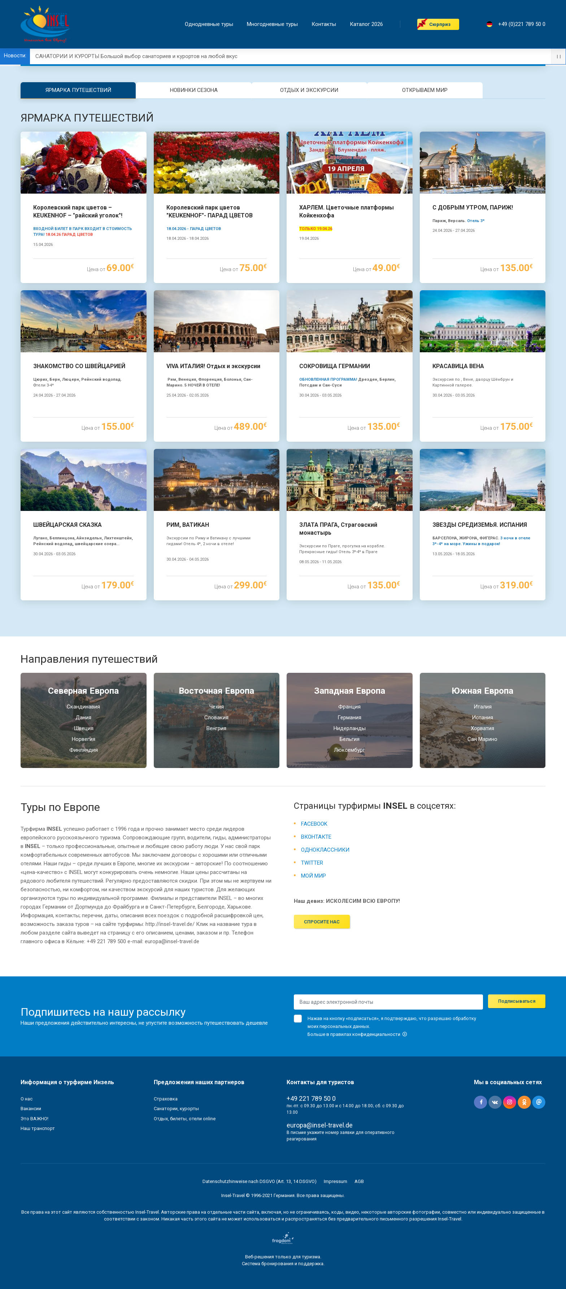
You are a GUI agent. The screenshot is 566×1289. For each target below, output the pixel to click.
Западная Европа (349, 691)
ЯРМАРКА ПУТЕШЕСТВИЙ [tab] (78, 90)
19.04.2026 (309, 238)
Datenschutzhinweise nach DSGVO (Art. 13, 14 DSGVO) (260, 1181)
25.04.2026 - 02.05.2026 (187, 395)
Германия (349, 717)
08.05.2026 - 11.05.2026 (320, 562)
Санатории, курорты (176, 1108)
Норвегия (83, 739)
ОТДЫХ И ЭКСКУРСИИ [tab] (309, 90)
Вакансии (31, 1108)
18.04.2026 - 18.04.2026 (187, 238)
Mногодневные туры (272, 24)
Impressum (335, 1181)
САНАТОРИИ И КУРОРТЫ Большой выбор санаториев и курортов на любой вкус (136, 56)
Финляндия (83, 750)
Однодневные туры (209, 24)
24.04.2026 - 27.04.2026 (453, 230)
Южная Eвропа (482, 691)
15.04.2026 (43, 244)
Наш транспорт (38, 1128)
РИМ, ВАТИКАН (187, 524)
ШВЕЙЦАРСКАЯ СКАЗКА (67, 524)
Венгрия (216, 728)
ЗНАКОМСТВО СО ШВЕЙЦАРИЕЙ (79, 366)
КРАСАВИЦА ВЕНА (458, 366)
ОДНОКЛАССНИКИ (325, 850)
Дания (83, 717)
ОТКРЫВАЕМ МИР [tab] (425, 90)
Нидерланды (350, 728)
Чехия (216, 706)
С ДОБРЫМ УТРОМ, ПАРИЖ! (472, 207)
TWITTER (312, 863)
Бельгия (350, 739)
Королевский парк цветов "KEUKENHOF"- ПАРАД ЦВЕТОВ (209, 211)
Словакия (216, 717)
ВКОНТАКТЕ (316, 837)
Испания (482, 717)
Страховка (166, 1099)
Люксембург (349, 750)
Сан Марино (482, 739)
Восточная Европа (216, 691)
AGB (359, 1181)
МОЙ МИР (313, 876)
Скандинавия (83, 706)
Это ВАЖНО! (34, 1118)
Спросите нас (322, 921)
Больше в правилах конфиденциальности (357, 1034)
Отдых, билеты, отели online (184, 1118)
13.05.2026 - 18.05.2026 (453, 554)
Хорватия (482, 728)
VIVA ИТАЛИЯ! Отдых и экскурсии (213, 366)
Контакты (324, 24)
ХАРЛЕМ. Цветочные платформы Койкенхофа (346, 211)
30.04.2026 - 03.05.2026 (320, 395)
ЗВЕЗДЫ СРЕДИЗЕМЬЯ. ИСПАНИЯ (479, 524)
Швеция (83, 728)
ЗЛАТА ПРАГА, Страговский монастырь (338, 528)
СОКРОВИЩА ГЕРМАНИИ (334, 366)
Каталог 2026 (366, 24)
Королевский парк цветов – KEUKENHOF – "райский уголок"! (77, 211)
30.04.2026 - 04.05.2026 (187, 559)
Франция (349, 706)
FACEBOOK (314, 824)
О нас (26, 1099)
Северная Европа (83, 691)
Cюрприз (439, 24)
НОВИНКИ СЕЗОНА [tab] (194, 90)
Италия (483, 706)
